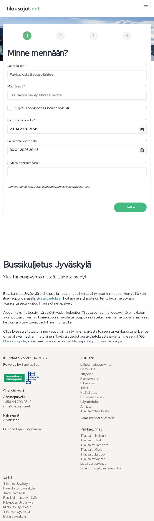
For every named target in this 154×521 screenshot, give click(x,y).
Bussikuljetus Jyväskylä (20, 498)
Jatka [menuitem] (130, 207)
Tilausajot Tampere (94, 445)
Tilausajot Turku (91, 440)
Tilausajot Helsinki (93, 436)
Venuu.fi (109, 418)
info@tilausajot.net (16, 406)
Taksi (84, 388)
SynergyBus (30, 364)
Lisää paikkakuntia (93, 463)
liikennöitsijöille (14, 341)
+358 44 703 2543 (17, 402)
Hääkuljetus (88, 392)
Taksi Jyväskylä (14, 493)
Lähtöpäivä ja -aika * (21, 120)
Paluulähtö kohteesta (22, 141)
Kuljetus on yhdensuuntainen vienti (38, 108)
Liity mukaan (34, 429)
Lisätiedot (87, 369)
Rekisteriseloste (92, 397)
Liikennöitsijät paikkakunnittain (101, 468)
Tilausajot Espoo (92, 454)
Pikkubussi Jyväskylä (18, 502)
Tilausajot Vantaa (92, 459)
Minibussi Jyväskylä (17, 507)
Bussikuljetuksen (50, 298)
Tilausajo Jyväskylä (17, 512)
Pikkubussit (88, 383)
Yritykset (86, 374)
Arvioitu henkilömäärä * (23, 163)
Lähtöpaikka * (16, 66)
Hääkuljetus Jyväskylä (19, 488)
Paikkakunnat (89, 378)
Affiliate (86, 406)
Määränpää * (16, 86)
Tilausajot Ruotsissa (94, 411)
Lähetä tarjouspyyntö (96, 364)
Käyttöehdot (89, 402)
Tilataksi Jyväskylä (16, 484)
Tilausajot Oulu (91, 449)
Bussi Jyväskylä (14, 516)
